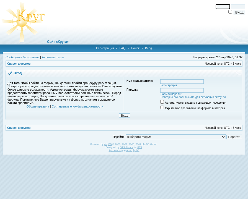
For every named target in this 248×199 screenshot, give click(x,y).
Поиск (135, 48)
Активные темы (53, 57)
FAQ (122, 48)
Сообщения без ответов (22, 57)
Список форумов (19, 63)
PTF (139, 147)
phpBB (108, 144)
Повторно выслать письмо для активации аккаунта (193, 97)
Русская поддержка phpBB (124, 150)
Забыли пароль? (171, 94)
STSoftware (126, 147)
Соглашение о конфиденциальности (77, 106)
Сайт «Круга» (58, 42)
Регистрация (105, 48)
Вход (148, 48)
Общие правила (38, 106)
